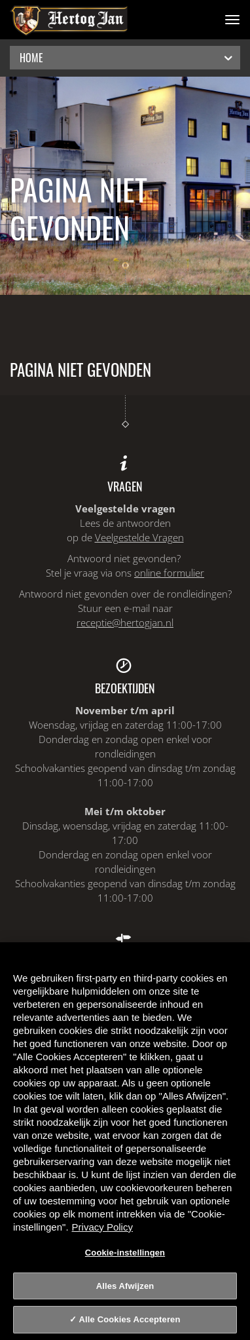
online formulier (169, 572)
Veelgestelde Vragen (139, 537)
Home (127, 57)
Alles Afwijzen (125, 1286)
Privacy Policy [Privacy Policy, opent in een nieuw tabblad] (102, 1227)
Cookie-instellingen (125, 1252)
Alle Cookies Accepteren (130, 1319)
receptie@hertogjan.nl (125, 622)
